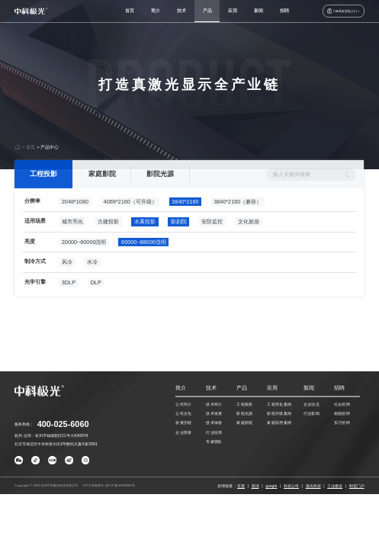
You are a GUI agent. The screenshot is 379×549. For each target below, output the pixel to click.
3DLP (68, 297)
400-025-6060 (63, 424)
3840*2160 (185, 216)
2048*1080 (75, 216)
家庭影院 (102, 188)
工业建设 (334, 485)
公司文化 (183, 413)
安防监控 (212, 236)
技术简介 (214, 404)
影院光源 (160, 188)
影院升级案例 (279, 413)
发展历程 (183, 422)
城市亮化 (72, 236)
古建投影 (109, 236)
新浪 (255, 485)
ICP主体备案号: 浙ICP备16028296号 (109, 485)
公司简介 (183, 404)
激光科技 (313, 485)
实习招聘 (342, 422)
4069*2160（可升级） (130, 216)
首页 (129, 10)
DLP (96, 297)
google (271, 485)
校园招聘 (342, 413)
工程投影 (43, 188)
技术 (181, 10)
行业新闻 (312, 413)
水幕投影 (145, 236)
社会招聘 (342, 404)
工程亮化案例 (279, 404)
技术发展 (214, 413)
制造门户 (357, 485)
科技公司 (291, 485)
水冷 (93, 277)
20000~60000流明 (84, 256)
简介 (155, 10)
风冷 (67, 277)
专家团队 (214, 441)
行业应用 (214, 432)
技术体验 (214, 422)
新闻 (258, 10)
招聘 (284, 10)
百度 (241, 485)
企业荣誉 (183, 432)
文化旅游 (248, 236)
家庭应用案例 (279, 422)
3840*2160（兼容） (238, 216)
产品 (207, 10)
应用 (232, 10)
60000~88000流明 (143, 256)
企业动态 (312, 404)
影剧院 (179, 236)
